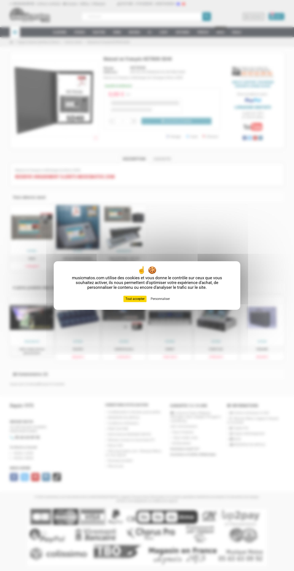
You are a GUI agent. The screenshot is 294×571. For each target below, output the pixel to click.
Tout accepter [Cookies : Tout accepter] (135, 299)
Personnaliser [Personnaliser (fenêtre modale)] (160, 299)
